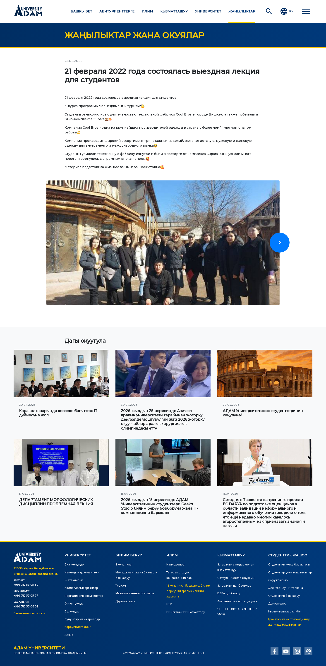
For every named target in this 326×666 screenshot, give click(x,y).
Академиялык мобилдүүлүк (237, 601)
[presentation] (280, 243)
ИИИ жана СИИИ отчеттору (185, 612)
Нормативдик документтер (84, 595)
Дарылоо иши (125, 601)
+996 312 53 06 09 (26, 606)
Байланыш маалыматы (30, 613)
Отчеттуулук (74, 603)
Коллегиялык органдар (81, 588)
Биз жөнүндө (74, 564)
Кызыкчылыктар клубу (284, 611)
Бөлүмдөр (72, 611)
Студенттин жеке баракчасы (289, 564)
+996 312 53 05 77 (26, 595)
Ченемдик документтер (82, 572)
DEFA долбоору (228, 593)
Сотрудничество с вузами (235, 578)
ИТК (169, 604)
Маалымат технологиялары (134, 593)
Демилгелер (277, 603)
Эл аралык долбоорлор (234, 585)
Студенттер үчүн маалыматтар (290, 572)
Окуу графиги (278, 580)
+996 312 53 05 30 (26, 584)
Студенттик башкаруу (284, 595)
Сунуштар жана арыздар (82, 619)
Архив (69, 635)
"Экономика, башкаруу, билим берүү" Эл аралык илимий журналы (188, 591)
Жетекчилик (74, 580)
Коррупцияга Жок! (78, 627)
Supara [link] (212, 154)
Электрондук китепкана (285, 588)
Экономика (123, 564)
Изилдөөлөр (175, 564)
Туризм (120, 585)
